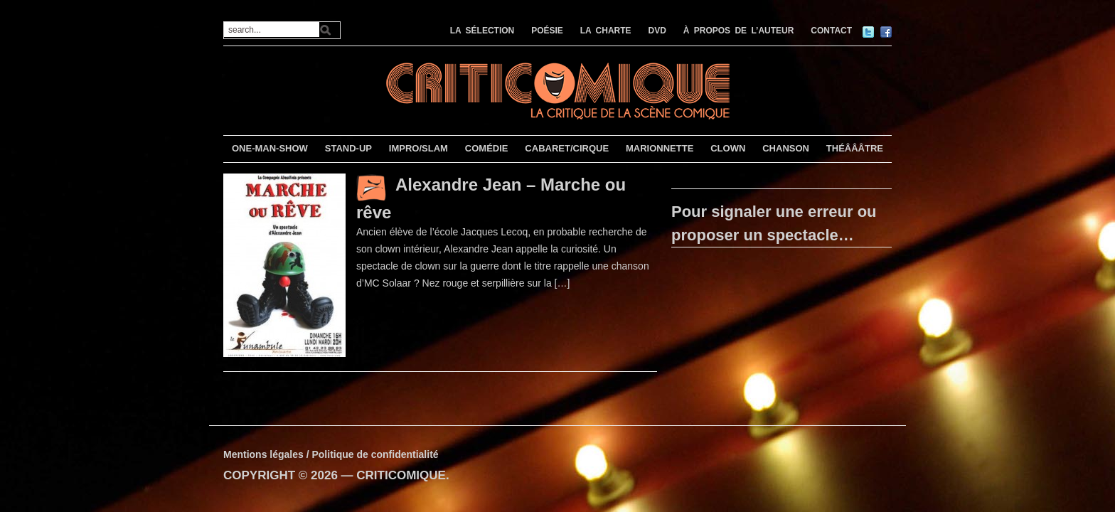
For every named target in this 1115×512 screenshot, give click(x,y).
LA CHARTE (605, 31)
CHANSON (785, 148)
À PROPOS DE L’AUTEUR (738, 31)
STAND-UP (348, 148)
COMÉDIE (486, 148)
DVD (657, 31)
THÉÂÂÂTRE (854, 148)
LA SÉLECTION (482, 31)
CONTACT (831, 31)
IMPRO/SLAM (418, 148)
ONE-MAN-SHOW (270, 148)
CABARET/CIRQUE (567, 148)
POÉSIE (547, 31)
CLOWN (727, 148)
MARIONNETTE (659, 148)
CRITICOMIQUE (401, 475)
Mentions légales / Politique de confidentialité (331, 454)
